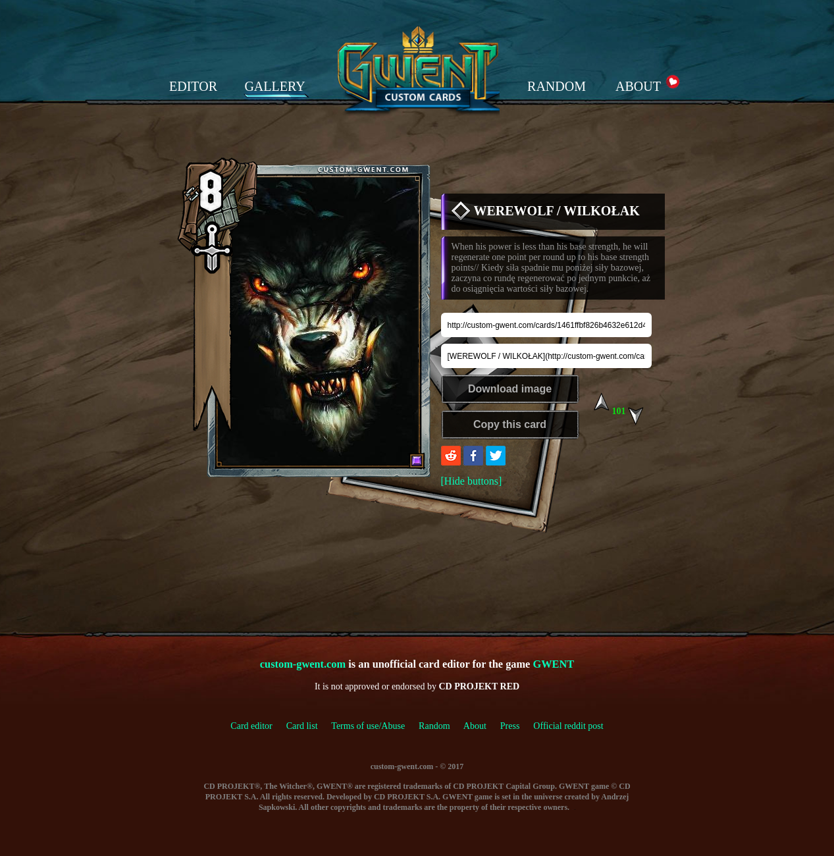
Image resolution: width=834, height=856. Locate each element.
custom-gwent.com (303, 664)
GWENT (553, 664)
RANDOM (556, 86)
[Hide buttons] (471, 481)
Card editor (251, 726)
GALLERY (274, 86)
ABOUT (638, 86)
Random (434, 726)
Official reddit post (568, 726)
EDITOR (193, 86)
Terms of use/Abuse (375, 726)
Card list (302, 726)
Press (510, 726)
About (474, 726)
